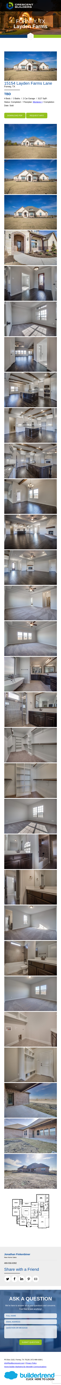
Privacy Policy (31, 1363)
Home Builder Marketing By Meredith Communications (25, 1367)
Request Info (37, 115)
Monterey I (37, 102)
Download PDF (15, 115)
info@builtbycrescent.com (14, 1363)
